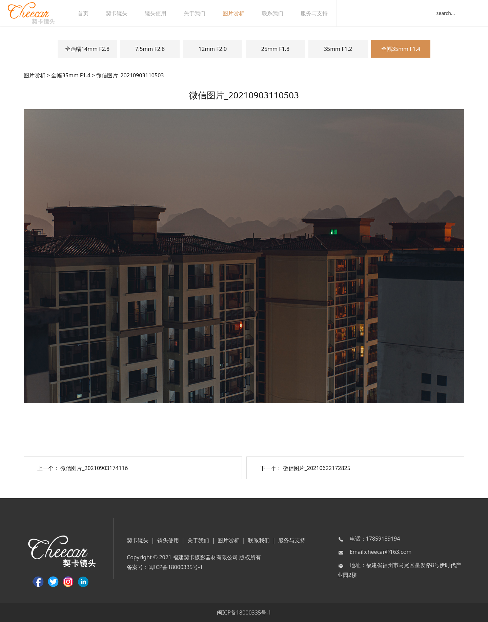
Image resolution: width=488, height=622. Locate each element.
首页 (89, 13)
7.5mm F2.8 (150, 49)
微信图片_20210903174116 (94, 468)
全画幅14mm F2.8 (87, 49)
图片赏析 (240, 13)
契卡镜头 (123, 13)
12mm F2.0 (213, 49)
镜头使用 (162, 13)
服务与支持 (320, 13)
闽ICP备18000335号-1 (175, 567)
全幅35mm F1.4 (400, 49)
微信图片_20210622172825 (316, 468)
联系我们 (279, 13)
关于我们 (201, 13)
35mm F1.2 (338, 49)
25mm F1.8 (275, 49)
